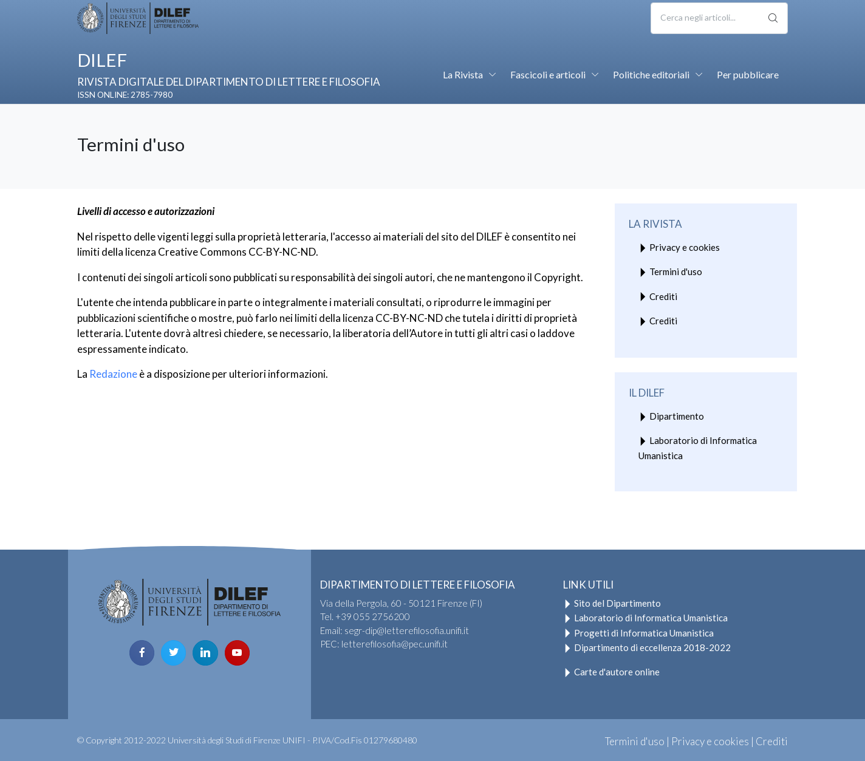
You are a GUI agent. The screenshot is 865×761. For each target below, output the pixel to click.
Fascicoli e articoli (548, 74)
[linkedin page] (205, 652)
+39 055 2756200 (372, 616)
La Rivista (463, 74)
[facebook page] (141, 652)
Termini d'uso (670, 273)
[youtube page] (237, 652)
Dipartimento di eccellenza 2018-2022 (647, 647)
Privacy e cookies (679, 249)
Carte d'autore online (611, 671)
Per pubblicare (748, 74)
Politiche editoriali (651, 74)
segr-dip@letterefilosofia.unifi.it (406, 630)
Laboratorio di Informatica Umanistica (697, 448)
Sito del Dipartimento (612, 603)
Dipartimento (671, 418)
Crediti (657, 297)
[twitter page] (173, 652)
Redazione (113, 373)
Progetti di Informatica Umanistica (638, 632)
